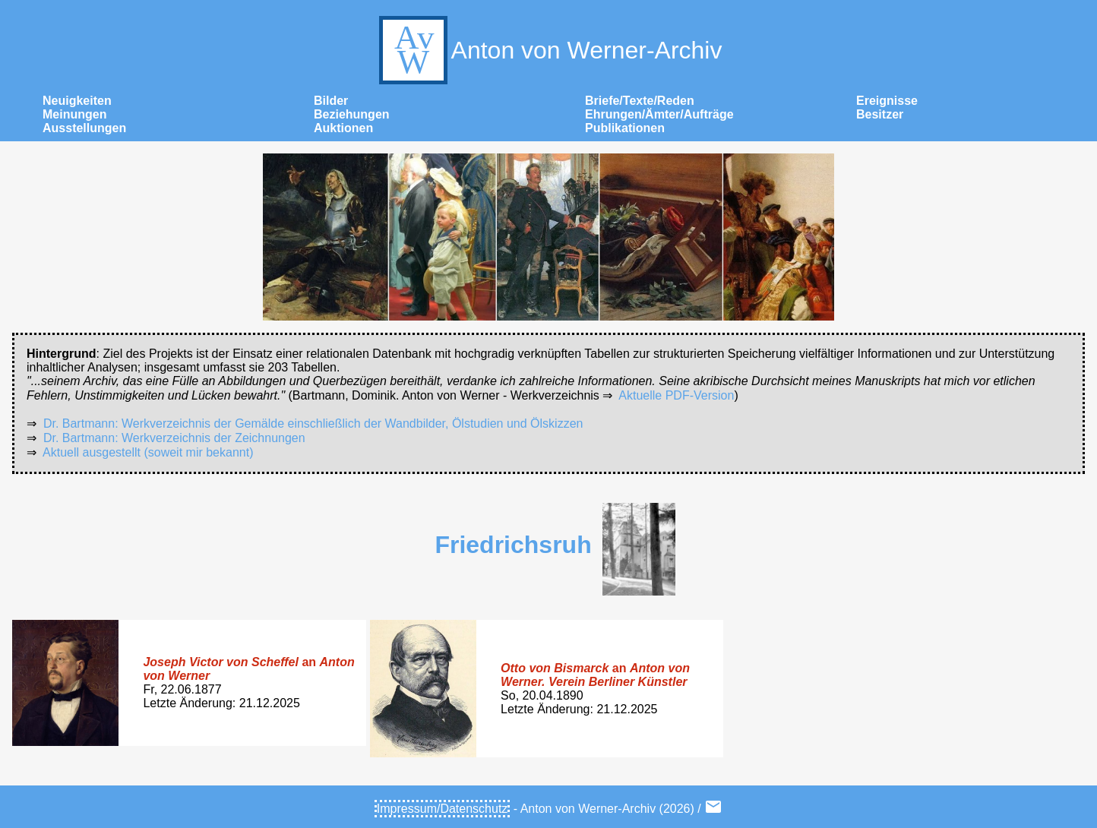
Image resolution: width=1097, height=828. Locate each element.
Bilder (331, 100)
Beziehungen (352, 114)
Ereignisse (887, 100)
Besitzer (879, 114)
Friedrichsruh (513, 544)
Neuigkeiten (77, 100)
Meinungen (74, 114)
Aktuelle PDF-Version (676, 395)
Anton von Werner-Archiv (548, 50)
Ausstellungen (84, 128)
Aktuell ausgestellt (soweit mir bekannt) (148, 452)
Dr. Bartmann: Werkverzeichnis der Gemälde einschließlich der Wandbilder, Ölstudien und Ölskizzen (313, 423)
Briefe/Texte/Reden (639, 100)
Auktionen (343, 128)
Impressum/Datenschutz (442, 808)
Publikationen (625, 128)
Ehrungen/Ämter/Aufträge (659, 114)
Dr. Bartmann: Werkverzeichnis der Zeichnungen (174, 437)
